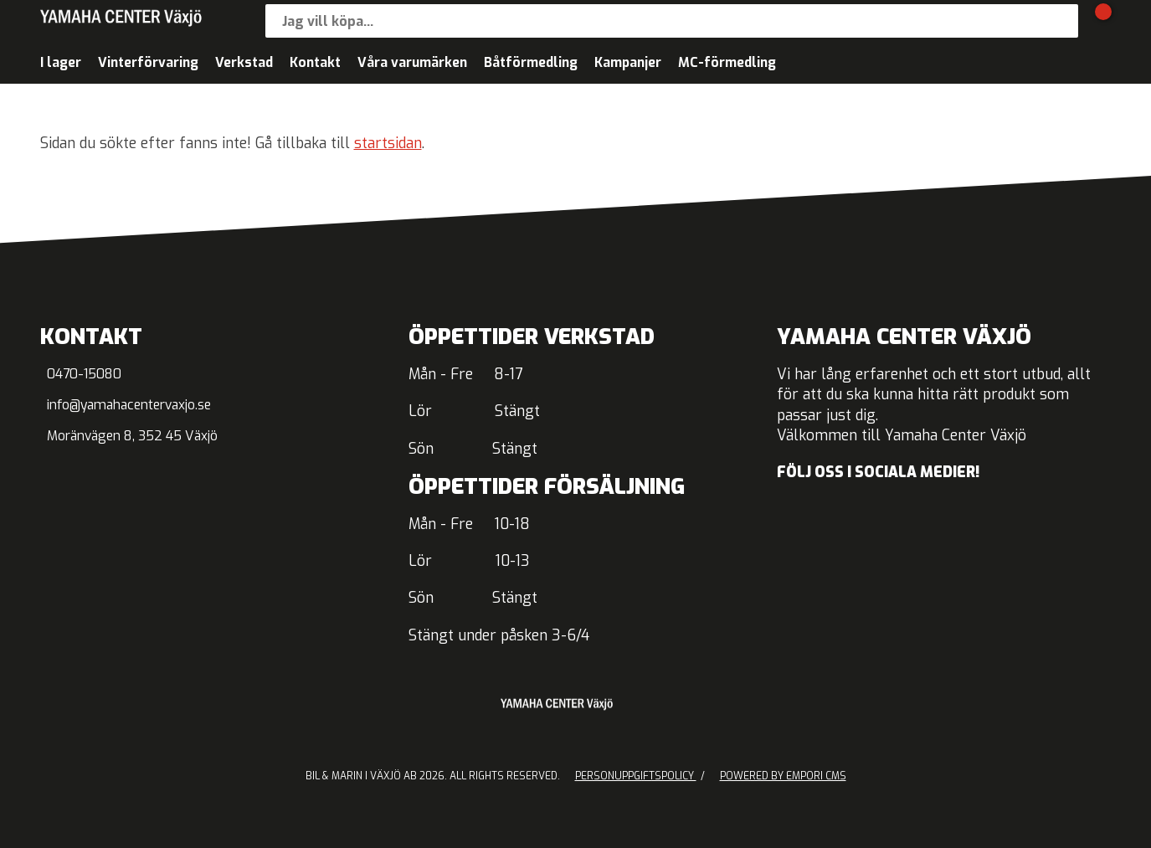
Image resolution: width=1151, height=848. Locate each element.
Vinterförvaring (148, 62)
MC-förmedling (727, 62)
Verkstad (244, 62)
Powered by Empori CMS (783, 776)
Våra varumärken (412, 62)
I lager (60, 62)
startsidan (388, 143)
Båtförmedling (531, 62)
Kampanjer (627, 62)
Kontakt (315, 62)
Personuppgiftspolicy (635, 776)
